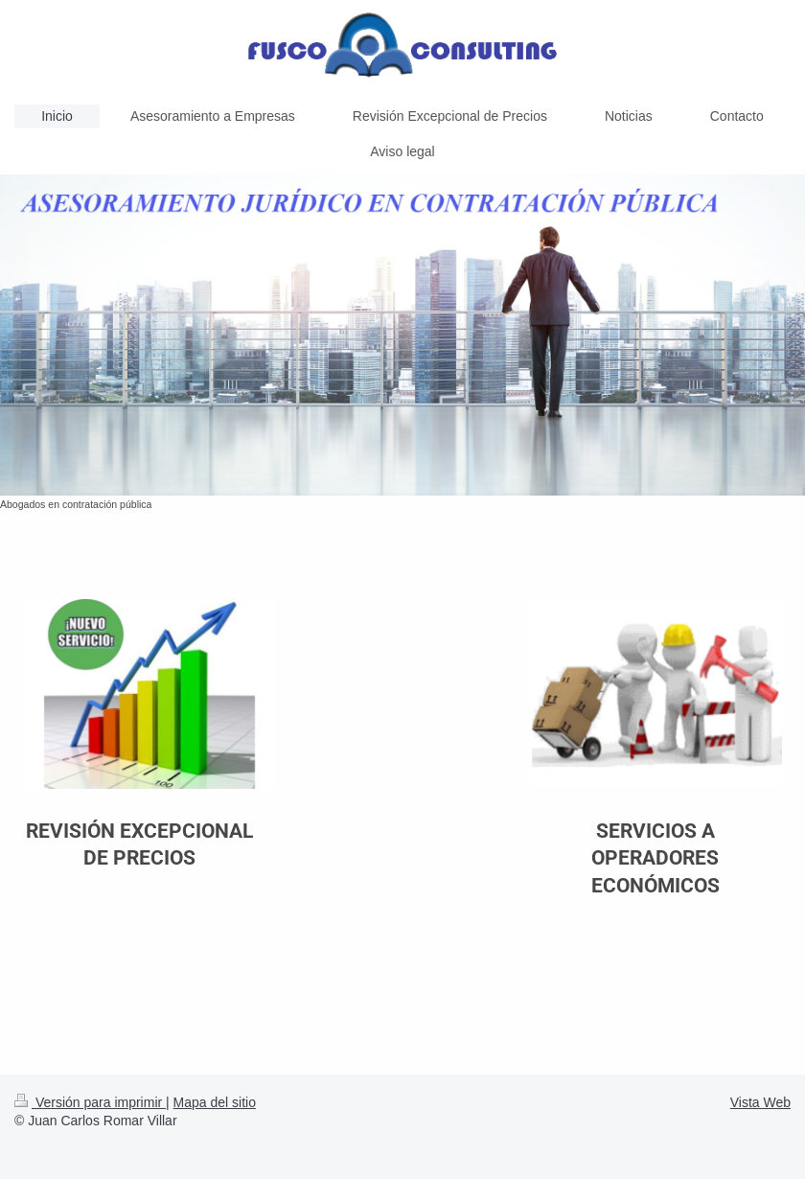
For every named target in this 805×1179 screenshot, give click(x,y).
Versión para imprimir (90, 1102)
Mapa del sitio (214, 1102)
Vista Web (760, 1102)
